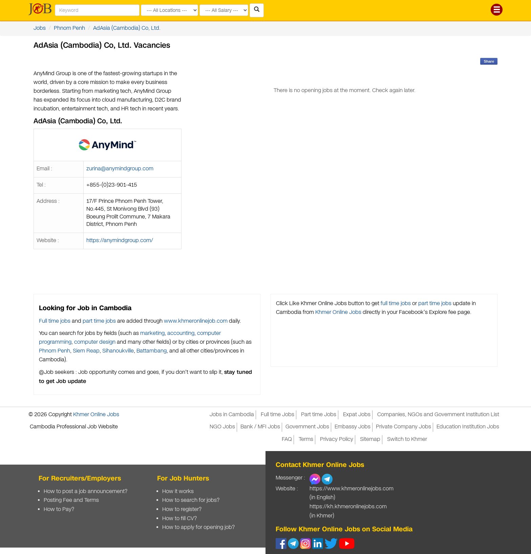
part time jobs (99, 321)
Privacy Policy (336, 439)
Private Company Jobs (403, 426)
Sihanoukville (118, 351)
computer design (94, 342)
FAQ (287, 439)
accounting (180, 333)
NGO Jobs (222, 426)
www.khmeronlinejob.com (196, 321)
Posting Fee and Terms (71, 500)
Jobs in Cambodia (232, 414)
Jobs (40, 28)
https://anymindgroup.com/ (119, 240)
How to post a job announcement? (85, 491)
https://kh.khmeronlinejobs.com (348, 506)
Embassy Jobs (352, 426)
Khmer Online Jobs (338, 312)
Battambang (151, 351)
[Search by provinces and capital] (169, 10)
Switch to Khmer (407, 439)
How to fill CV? (179, 518)
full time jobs (396, 303)
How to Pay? (59, 509)
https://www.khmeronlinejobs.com (352, 488)
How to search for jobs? (190, 500)
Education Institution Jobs (468, 426)
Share (489, 61)
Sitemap (370, 439)
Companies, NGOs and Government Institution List (438, 414)
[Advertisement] (344, 205)
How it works (178, 491)
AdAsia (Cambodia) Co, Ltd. (127, 28)
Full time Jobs (277, 414)
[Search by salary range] (223, 10)
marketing (152, 333)
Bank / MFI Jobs (260, 426)
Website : (287, 488)
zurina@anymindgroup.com (119, 168)
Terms (306, 439)
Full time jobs (54, 321)
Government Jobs (307, 426)
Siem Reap (86, 351)
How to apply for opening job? (198, 527)
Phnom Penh (69, 28)
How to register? (181, 509)
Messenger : (290, 478)
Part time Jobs (318, 414)
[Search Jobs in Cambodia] (257, 10)
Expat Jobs (356, 414)
